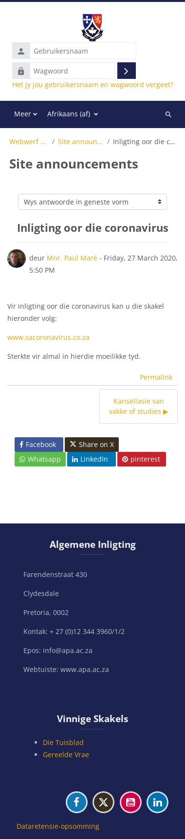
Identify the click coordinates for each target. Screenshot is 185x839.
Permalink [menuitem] (156, 377)
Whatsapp (40, 459)
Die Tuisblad (63, 742)
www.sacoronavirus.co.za (48, 337)
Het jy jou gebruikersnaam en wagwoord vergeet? (92, 84)
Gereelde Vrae (66, 754)
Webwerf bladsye (29, 141)
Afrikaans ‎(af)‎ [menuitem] (68, 113)
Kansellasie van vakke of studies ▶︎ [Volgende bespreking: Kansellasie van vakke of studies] (138, 406)
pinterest (141, 459)
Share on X (92, 444)
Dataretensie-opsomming (58, 826)
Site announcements (80, 141)
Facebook (37, 444)
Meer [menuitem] (22, 113)
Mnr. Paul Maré (72, 257)
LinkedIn (90, 459)
